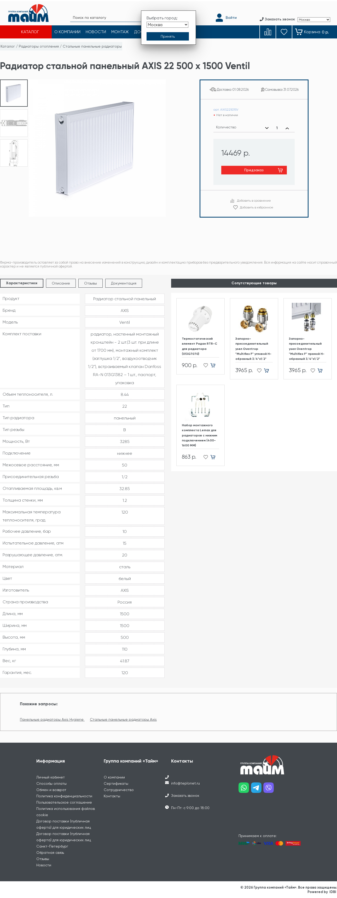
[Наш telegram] (257, 789)
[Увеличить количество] (287, 128)
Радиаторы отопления (39, 46)
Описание (61, 283)
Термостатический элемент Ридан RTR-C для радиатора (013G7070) (199, 346)
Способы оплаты (51, 783)
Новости (43, 865)
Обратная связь (50, 852)
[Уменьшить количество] (267, 128)
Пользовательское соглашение (64, 802)
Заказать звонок (185, 795)
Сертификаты (116, 783)
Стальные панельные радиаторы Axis (123, 719)
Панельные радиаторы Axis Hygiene (52, 719)
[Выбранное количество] (277, 128)
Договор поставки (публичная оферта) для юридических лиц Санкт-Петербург (63, 840)
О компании (114, 777)
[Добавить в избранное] (204, 365)
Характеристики (21, 283)
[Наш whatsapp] (245, 789)
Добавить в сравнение (254, 200)
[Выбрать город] (167, 23)
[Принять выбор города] (168, 35)
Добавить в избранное (256, 207)
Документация (123, 283)
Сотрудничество (119, 790)
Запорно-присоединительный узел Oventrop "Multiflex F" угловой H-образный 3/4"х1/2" (253, 349)
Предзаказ (254, 170)
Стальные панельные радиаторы (92, 46)
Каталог (8, 46)
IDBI (332, 892)
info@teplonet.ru (185, 783)
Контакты (112, 796)
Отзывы (90, 283)
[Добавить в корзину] (215, 365)
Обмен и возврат (51, 790)
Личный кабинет (50, 777)
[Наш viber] (269, 789)
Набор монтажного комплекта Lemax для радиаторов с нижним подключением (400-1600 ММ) (199, 435)
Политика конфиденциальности (64, 796)
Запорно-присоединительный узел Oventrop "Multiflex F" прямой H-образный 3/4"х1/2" (306, 349)
